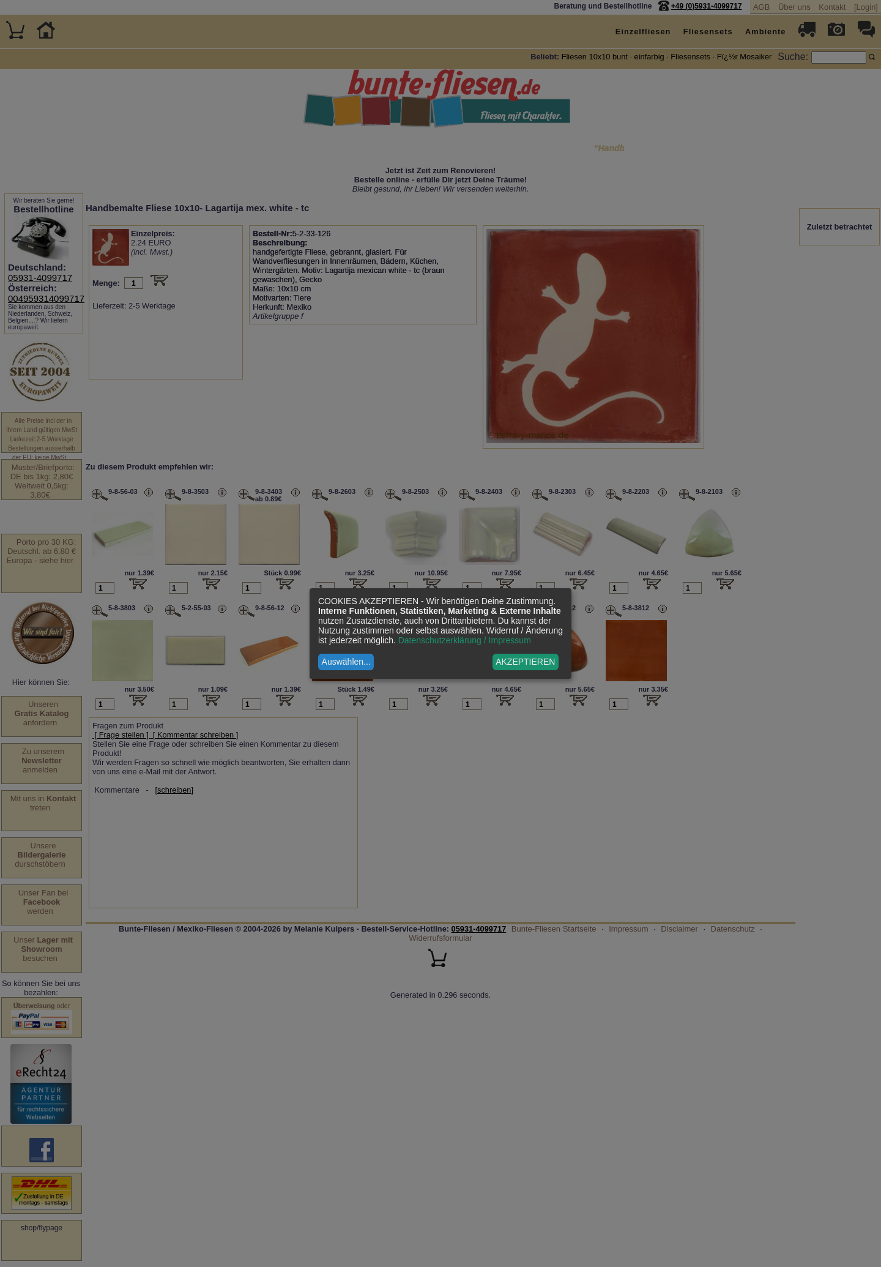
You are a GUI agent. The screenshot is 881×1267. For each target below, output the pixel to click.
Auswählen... (346, 662)
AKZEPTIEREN (525, 662)
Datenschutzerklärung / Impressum (464, 640)
